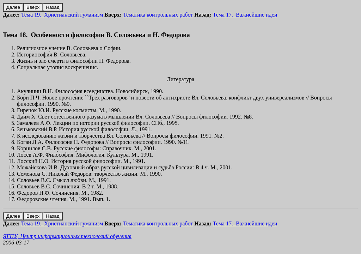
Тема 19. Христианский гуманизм (62, 15)
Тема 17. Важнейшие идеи (245, 15)
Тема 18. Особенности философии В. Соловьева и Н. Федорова (96, 34)
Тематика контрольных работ (158, 15)
